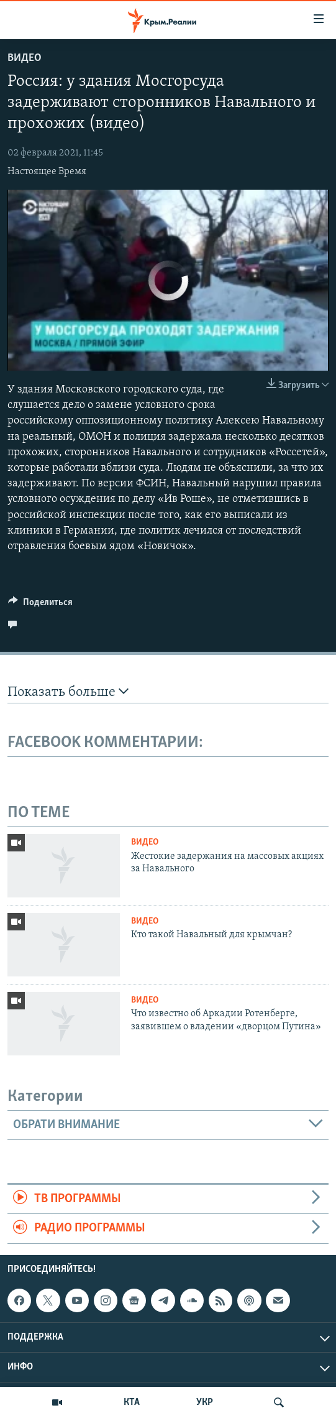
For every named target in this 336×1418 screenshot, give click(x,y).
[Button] (40, 605)
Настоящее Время (46, 172)
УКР (204, 1402)
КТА (132, 1402)
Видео (24, 58)
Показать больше (68, 692)
